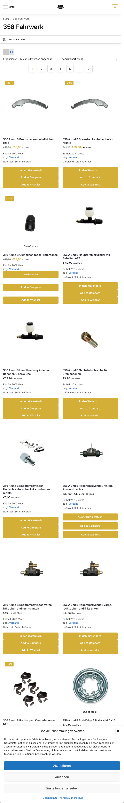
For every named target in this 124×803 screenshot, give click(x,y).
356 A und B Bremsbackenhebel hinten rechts (88, 141)
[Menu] (9, 7)
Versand (14, 157)
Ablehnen (62, 777)
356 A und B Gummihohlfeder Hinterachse (30, 254)
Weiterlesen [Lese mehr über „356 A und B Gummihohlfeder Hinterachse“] (31, 274)
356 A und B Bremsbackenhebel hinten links (28, 141)
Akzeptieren (62, 766)
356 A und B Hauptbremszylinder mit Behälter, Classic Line (27, 371)
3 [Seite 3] (51, 69)
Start (6, 18)
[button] (118, 731)
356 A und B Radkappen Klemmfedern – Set (29, 722)
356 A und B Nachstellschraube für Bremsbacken (85, 371)
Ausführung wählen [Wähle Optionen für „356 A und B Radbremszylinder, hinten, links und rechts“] (90, 516)
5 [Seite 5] (70, 69)
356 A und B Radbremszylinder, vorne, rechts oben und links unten (87, 606)
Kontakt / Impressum (72, 797)
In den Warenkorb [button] (31, 170)
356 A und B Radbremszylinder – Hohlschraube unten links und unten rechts (26, 489)
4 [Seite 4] (60, 69)
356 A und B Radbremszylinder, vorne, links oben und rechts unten (28, 606)
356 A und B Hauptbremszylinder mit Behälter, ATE (86, 256)
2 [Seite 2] (41, 69)
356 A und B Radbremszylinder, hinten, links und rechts (88, 487)
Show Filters (13, 39)
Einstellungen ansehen (62, 788)
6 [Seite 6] (79, 69)
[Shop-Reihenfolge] (89, 59)
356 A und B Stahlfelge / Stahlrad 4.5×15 (89, 720)
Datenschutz (50, 797)
